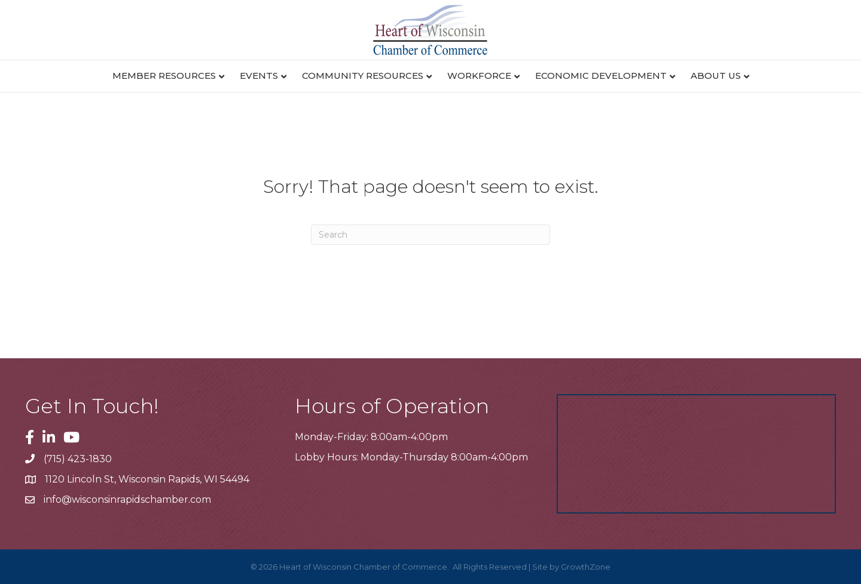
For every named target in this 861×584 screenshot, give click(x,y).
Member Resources (164, 75)
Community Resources (362, 75)
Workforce (479, 75)
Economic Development (601, 75)
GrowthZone (585, 566)
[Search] (430, 235)
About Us (716, 75)
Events (259, 75)
